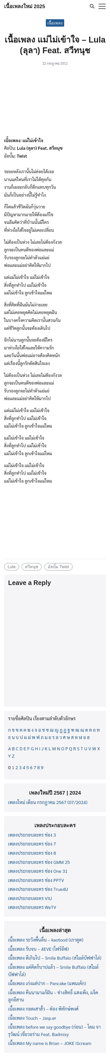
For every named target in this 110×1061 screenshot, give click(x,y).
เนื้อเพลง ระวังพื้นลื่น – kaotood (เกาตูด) (45, 940)
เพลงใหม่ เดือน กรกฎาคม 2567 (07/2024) (47, 802)
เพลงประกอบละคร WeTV (32, 907)
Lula (12, 566)
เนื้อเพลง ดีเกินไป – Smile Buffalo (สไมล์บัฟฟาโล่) (54, 958)
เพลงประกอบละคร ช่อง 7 (32, 844)
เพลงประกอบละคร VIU (30, 898)
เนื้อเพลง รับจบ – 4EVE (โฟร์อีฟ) (38, 949)
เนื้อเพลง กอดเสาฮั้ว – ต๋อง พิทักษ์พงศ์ (43, 1009)
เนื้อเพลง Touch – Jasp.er (32, 1018)
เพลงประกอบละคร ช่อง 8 (32, 853)
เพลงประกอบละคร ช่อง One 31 (37, 871)
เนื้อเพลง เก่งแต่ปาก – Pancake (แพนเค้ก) (47, 983)
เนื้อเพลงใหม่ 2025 (24, 6)
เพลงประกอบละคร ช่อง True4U (38, 889)
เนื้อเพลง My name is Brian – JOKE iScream (49, 1043)
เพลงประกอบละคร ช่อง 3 (32, 835)
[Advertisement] (55, 102)
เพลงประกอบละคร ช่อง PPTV (36, 880)
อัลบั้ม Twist (58, 566)
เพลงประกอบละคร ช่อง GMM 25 (39, 862)
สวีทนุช (31, 566)
